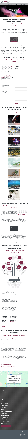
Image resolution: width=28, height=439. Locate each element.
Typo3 (3, 325)
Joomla (3, 326)
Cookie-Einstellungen (23, 435)
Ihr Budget (16, 98)
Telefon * (16, 92)
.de (3, 407)
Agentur (2, 399)
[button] (14, 11)
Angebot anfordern (21, 214)
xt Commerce (13, 322)
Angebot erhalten (4, 403)
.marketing (4, 413)
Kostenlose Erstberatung (7, 4)
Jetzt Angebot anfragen (21, 4)
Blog (2, 401)
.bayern (4, 409)
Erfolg (2, 392)
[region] (14, 11)
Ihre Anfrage (16, 68)
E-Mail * (16, 95)
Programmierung (4, 397)
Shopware (12, 321)
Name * (16, 89)
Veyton (12, 323)
